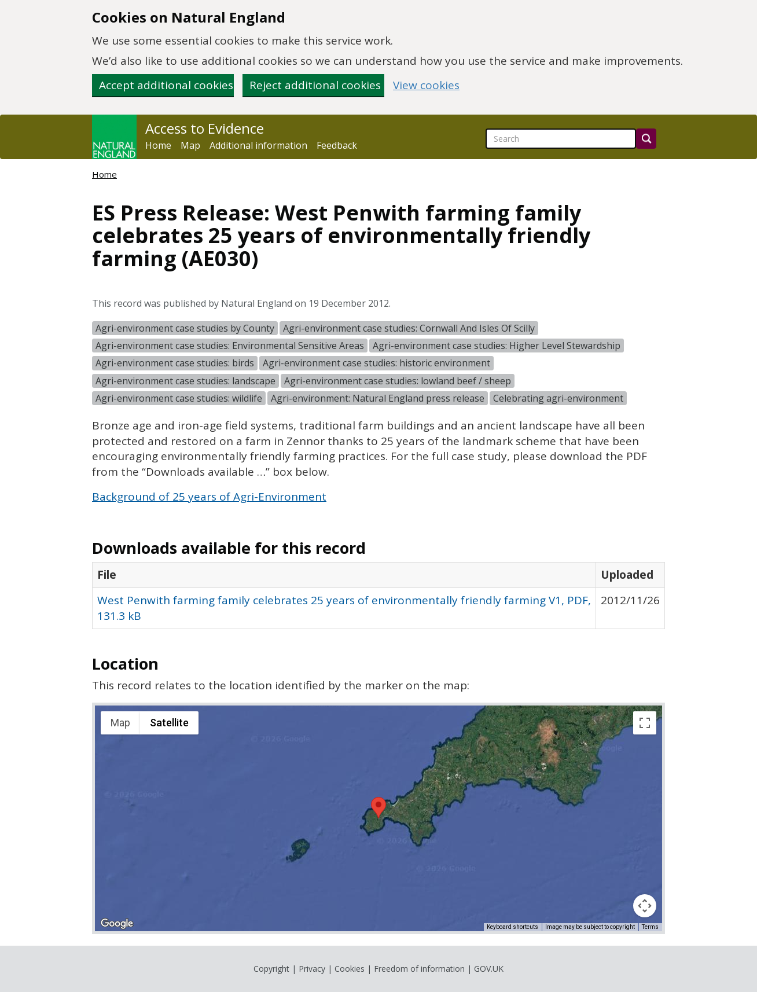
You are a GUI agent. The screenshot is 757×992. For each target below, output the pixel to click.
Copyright (271, 968)
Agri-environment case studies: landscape (185, 380)
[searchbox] (561, 138)
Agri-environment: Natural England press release (377, 398)
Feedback (337, 145)
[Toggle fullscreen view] (644, 722)
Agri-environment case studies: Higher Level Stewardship (496, 345)
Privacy (312, 968)
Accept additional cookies (166, 85)
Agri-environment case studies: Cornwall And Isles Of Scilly (409, 328)
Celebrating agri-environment (558, 398)
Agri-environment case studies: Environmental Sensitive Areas (229, 345)
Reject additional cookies (315, 85)
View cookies (426, 85)
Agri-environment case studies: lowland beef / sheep (397, 380)
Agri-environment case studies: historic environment (376, 363)
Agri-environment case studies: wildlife (178, 398)
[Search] (646, 138)
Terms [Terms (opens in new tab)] (650, 927)
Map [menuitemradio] (120, 723)
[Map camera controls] (644, 905)
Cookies (350, 968)
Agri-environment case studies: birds (174, 363)
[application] (378, 818)
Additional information (258, 145)
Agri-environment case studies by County (184, 328)
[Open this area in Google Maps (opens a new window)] (117, 923)
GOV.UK (489, 968)
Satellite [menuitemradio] (169, 723)
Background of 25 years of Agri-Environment (209, 496)
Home (158, 145)
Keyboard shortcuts (512, 927)
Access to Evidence (204, 128)
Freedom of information (419, 968)
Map (190, 145)
